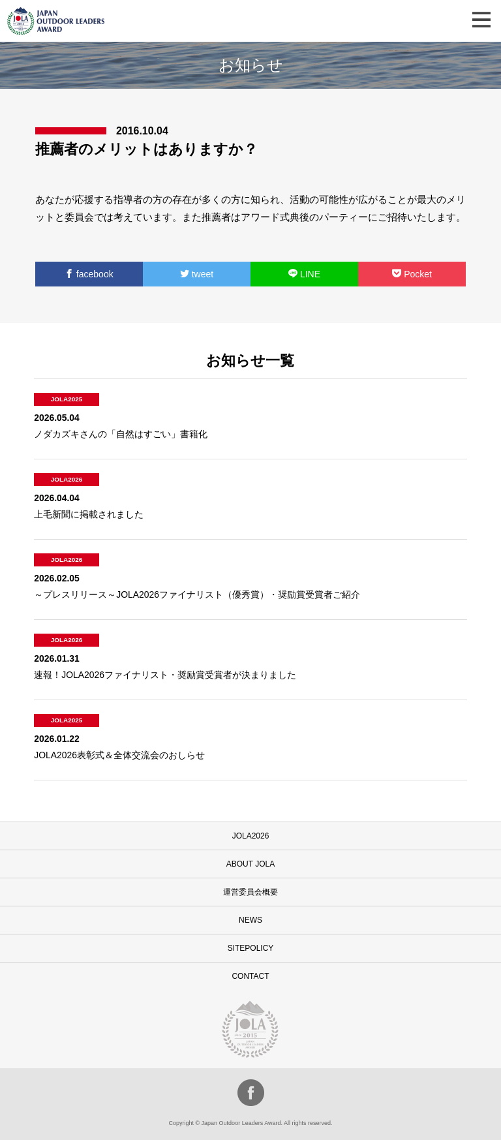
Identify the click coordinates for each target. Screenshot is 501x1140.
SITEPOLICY (251, 948)
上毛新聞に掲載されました (89, 514)
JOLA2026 (250, 835)
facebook (89, 274)
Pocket (412, 274)
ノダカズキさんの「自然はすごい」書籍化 (120, 434)
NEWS (250, 920)
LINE (304, 274)
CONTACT (250, 976)
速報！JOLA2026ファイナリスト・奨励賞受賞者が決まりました (165, 675)
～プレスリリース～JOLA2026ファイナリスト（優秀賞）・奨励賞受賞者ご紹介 (197, 594)
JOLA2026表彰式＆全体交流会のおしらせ (119, 755)
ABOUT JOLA (250, 864)
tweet (196, 274)
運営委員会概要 (250, 892)
